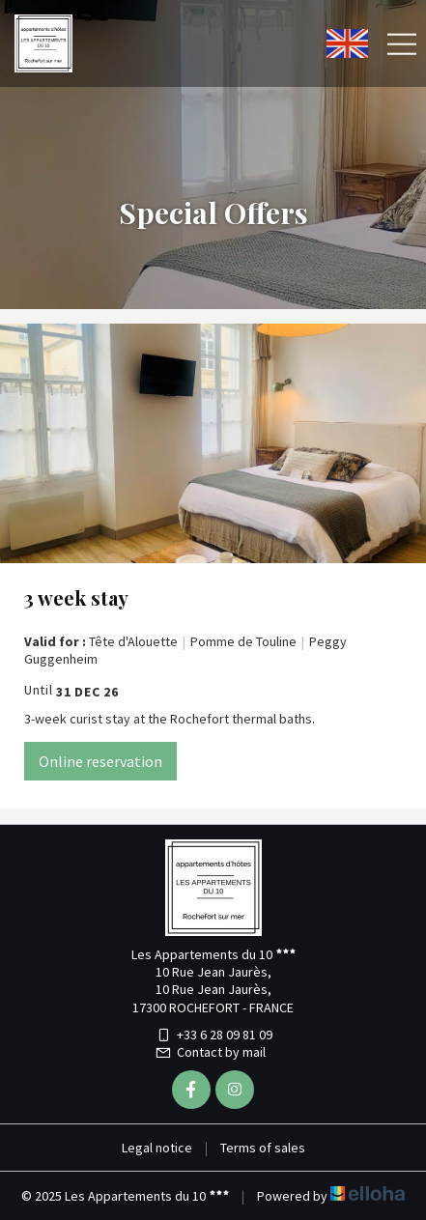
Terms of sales (262, 1147)
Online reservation (100, 761)
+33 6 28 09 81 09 (213, 1034)
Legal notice (157, 1147)
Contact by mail (210, 1052)
